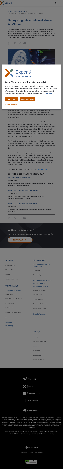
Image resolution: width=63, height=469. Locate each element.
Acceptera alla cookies (27, 99)
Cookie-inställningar (11, 104)
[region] (31, 87)
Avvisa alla (11, 99)
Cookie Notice (48, 93)
